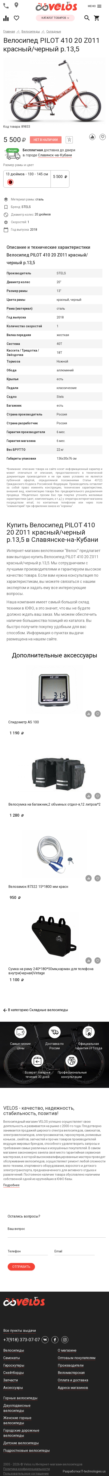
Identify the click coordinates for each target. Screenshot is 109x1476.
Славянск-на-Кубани (55, 155)
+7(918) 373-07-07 (21, 1339)
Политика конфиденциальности (26, 1469)
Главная (9, 31)
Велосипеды (31, 31)
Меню (94, 6)
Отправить (21, 1266)
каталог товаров (55, 17)
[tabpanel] (54, 91)
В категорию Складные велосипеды (35, 1010)
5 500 (60, 179)
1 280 (29, 815)
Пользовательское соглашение (26, 1473)
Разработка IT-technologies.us (84, 1471)
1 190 (29, 733)
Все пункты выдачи (19, 1330)
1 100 (29, 979)
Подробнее (11, 1185)
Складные (53, 31)
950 (22, 897)
